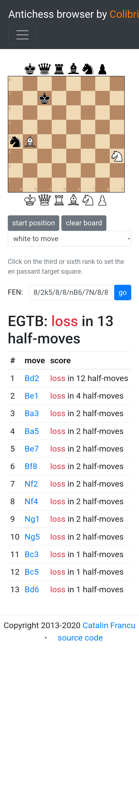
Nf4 (31, 501)
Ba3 (32, 413)
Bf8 (31, 466)
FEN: (15, 292)
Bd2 (32, 378)
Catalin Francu (109, 625)
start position (33, 223)
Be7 (32, 449)
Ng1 (32, 519)
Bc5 (32, 572)
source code (80, 638)
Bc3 (32, 554)
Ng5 (32, 537)
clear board (84, 223)
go (123, 292)
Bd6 (32, 589)
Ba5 (32, 431)
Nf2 (31, 484)
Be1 (32, 396)
